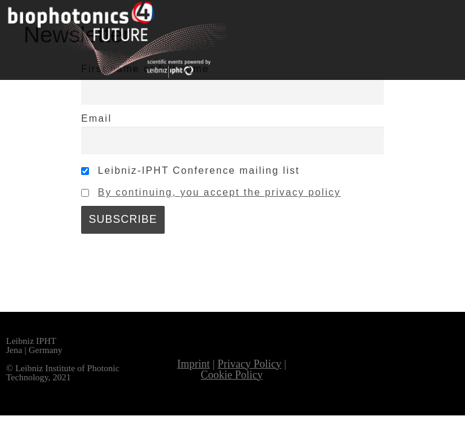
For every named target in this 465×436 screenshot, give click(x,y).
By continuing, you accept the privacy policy (219, 192)
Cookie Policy (231, 375)
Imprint (193, 364)
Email (96, 118)
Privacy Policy (249, 364)
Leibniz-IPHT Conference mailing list (190, 170)
